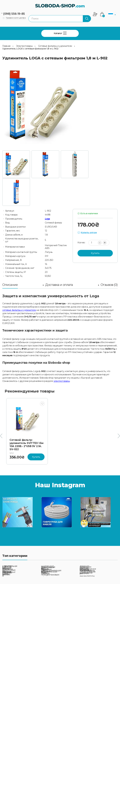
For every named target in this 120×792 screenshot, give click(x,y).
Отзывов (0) (109, 285)
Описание (10, 285)
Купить (95, 253)
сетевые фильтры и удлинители (19, 310)
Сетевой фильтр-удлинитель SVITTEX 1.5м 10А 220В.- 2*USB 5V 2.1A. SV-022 (26, 444)
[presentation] (1, 436)
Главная (6, 46)
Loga (47, 219)
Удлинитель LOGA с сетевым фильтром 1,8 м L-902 (30, 48)
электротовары (62, 381)
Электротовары (24, 46)
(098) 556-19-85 (14, 13)
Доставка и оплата (59, 285)
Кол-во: (81, 242)
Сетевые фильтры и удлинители (55, 46)
